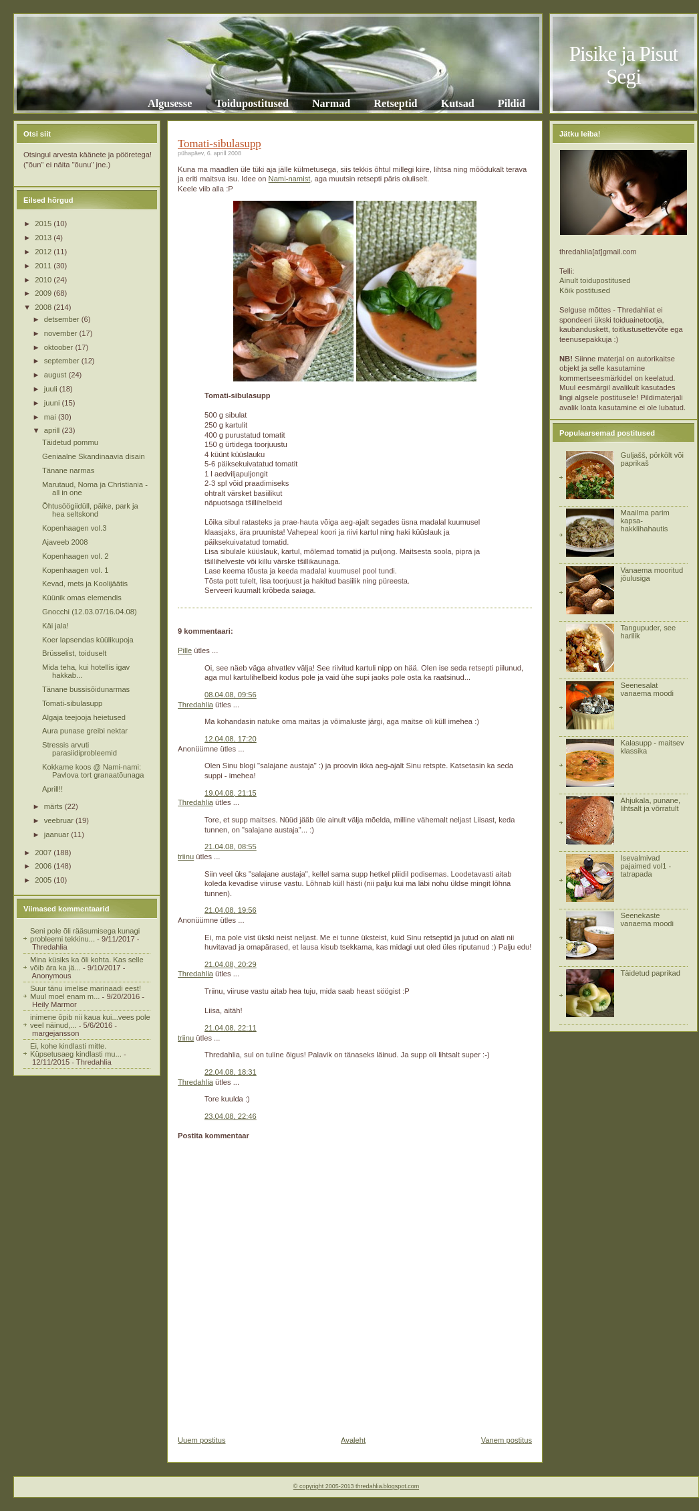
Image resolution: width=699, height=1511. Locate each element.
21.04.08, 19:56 (230, 910)
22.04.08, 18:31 (230, 1072)
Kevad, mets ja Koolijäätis (85, 584)
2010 (44, 280)
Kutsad (457, 103)
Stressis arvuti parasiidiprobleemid (79, 749)
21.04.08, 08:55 (230, 846)
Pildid (511, 103)
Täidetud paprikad (650, 973)
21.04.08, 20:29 (230, 964)
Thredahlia (195, 705)
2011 (44, 266)
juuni (53, 403)
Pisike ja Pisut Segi (623, 65)
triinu (186, 857)
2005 (44, 880)
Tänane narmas (68, 470)
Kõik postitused (584, 290)
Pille (185, 650)
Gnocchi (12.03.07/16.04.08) (89, 612)
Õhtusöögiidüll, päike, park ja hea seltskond (90, 510)
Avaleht (353, 1440)
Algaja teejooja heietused (84, 717)
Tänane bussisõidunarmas (86, 689)
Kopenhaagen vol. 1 (75, 570)
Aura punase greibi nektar (85, 731)
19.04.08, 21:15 (230, 793)
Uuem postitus (202, 1440)
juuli (51, 389)
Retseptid (395, 103)
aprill (53, 430)
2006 (44, 866)
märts (54, 806)
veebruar (60, 820)
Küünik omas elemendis (82, 598)
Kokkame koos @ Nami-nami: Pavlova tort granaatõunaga (93, 771)
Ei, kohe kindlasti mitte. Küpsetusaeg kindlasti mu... (76, 1050)
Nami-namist (290, 179)
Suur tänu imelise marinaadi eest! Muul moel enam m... (85, 992)
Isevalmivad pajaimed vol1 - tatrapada (645, 866)
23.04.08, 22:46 (230, 1116)
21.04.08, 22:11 (230, 1028)
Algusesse (170, 103)
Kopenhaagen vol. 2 (75, 556)
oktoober (60, 347)
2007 (44, 853)
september (63, 361)
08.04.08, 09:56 (230, 695)
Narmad (331, 103)
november (62, 333)
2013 (44, 238)
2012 (44, 252)
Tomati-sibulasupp (72, 703)
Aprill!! (52, 789)
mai (51, 417)
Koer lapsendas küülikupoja (88, 640)
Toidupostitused (252, 103)
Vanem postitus (506, 1440)
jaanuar (57, 834)
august (56, 375)
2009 (44, 293)
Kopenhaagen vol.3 (74, 528)
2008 (44, 307)
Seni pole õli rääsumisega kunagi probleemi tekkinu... (85, 935)
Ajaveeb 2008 (65, 542)
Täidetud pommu (70, 442)
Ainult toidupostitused (594, 280)
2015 (44, 223)
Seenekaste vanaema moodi (647, 919)
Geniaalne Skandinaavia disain (93, 456)
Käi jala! (55, 626)
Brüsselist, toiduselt (74, 653)
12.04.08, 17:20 (230, 739)
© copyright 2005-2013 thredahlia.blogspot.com (356, 1486)
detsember (63, 319)
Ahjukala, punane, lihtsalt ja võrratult (650, 804)
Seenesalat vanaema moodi (647, 689)
